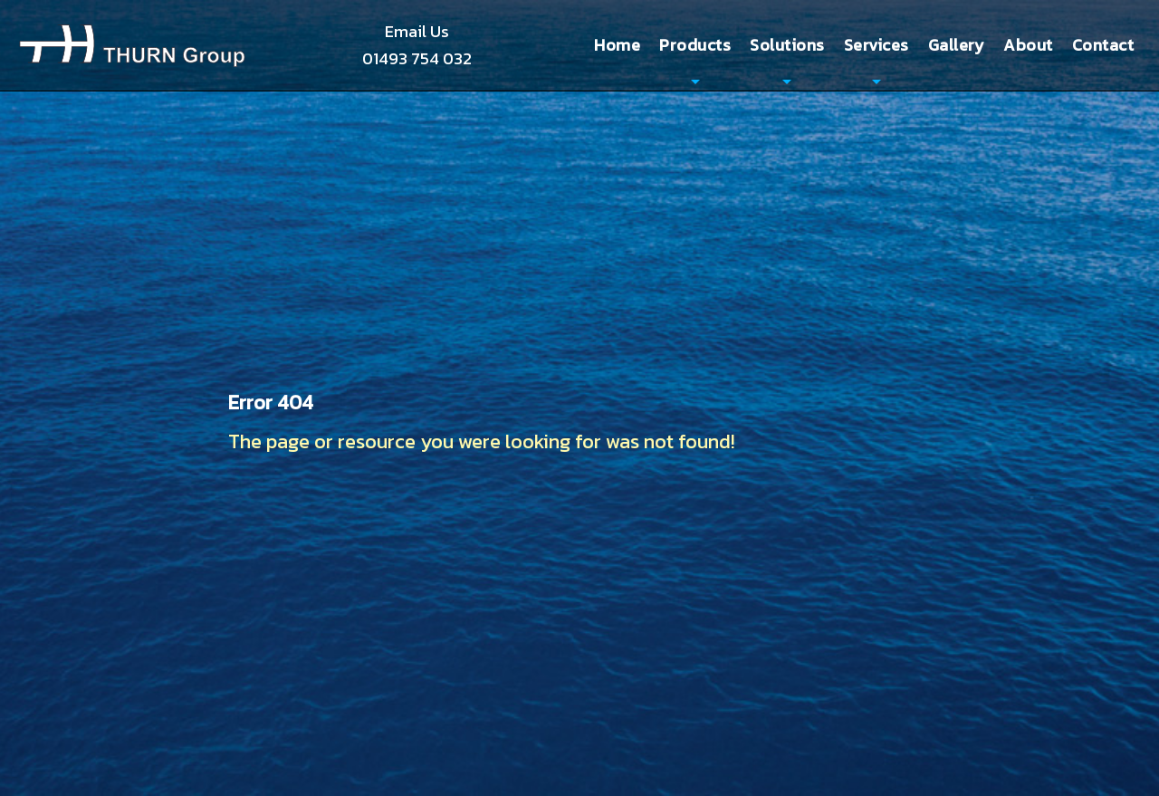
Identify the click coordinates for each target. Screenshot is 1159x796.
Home (617, 45)
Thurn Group (132, 45)
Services (876, 45)
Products (695, 45)
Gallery (956, 45)
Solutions (787, 45)
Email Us (417, 31)
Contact (1103, 45)
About (1028, 45)
